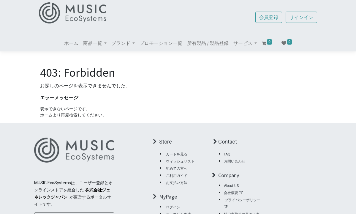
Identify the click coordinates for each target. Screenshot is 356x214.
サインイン (300, 17)
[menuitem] (71, 43)
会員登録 (267, 17)
